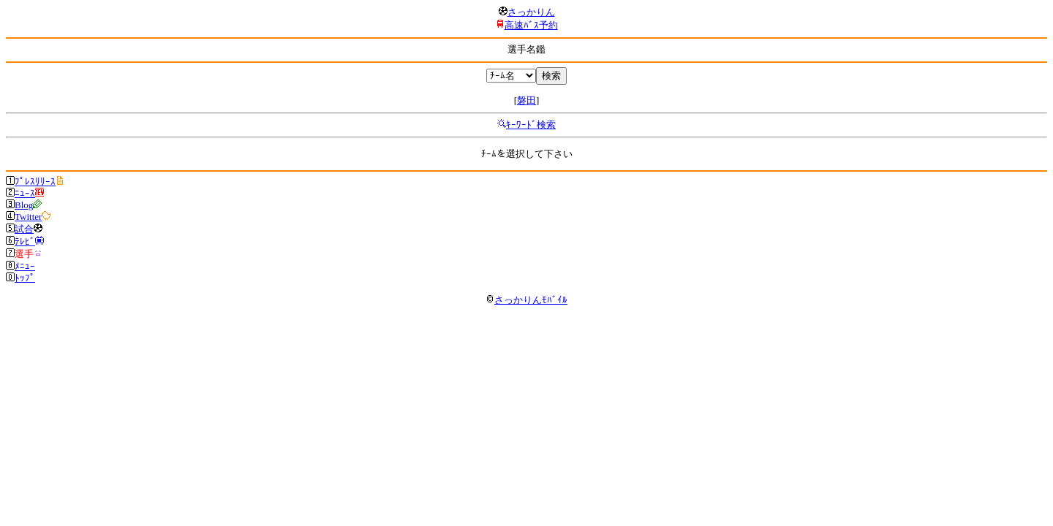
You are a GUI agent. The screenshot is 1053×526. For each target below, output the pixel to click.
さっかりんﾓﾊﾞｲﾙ (526, 299)
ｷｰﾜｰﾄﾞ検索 (531, 124)
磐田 (526, 100)
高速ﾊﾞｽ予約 (531, 25)
